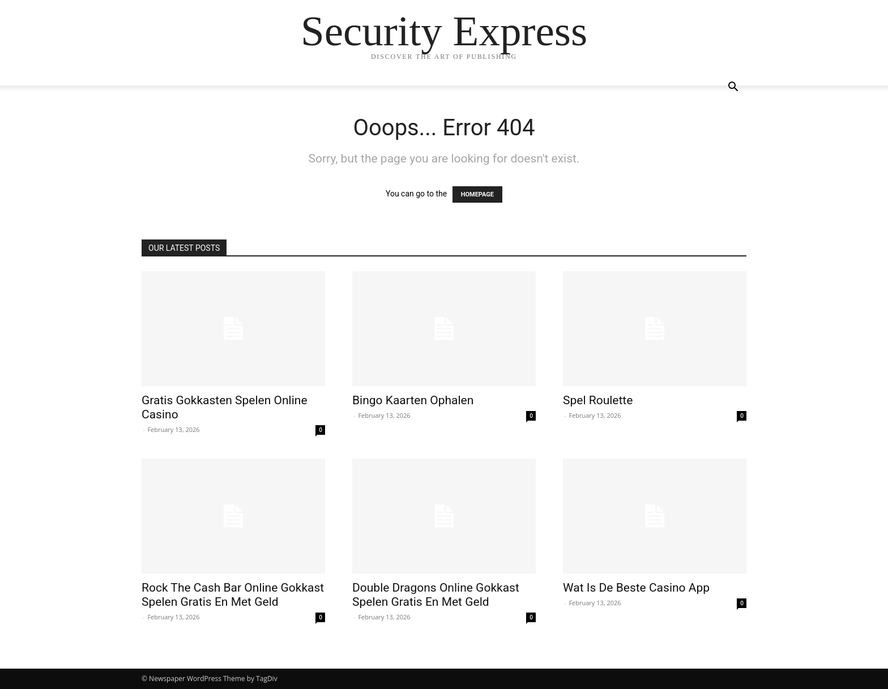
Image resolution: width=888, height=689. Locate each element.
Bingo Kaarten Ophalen (412, 400)
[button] (732, 88)
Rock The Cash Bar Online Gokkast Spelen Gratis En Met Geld (233, 595)
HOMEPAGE (477, 194)
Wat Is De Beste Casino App (636, 587)
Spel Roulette (598, 400)
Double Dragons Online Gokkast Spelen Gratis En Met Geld (435, 595)
